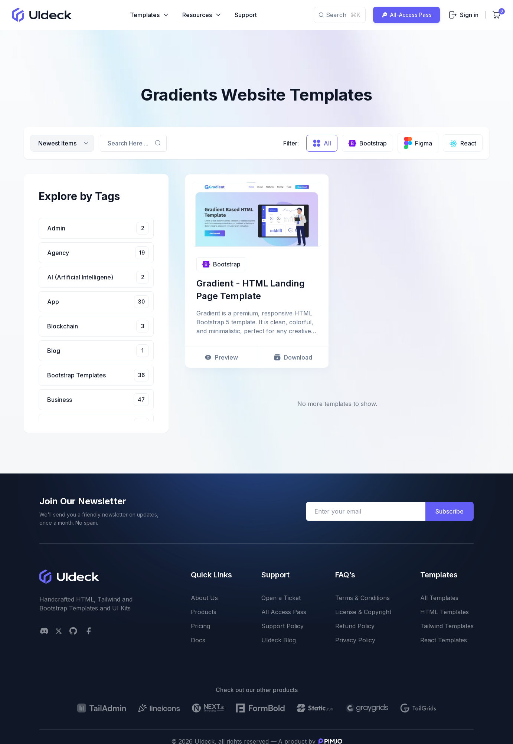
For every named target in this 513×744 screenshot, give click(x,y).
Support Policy (282, 626)
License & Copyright (363, 612)
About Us (204, 598)
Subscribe (449, 511)
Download (293, 357)
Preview (221, 357)
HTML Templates (444, 612)
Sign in (463, 15)
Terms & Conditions (362, 598)
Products (203, 612)
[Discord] (44, 631)
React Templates (443, 640)
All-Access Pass (406, 15)
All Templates (439, 598)
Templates (150, 15)
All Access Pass (283, 612)
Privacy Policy (355, 640)
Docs (198, 640)
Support (246, 15)
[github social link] (73, 631)
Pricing (200, 626)
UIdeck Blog (278, 640)
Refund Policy (355, 626)
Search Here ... (128, 143)
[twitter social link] (59, 631)
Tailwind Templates (447, 626)
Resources (202, 15)
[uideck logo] (42, 15)
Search (339, 14)
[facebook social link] (89, 631)
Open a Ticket (281, 598)
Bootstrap (221, 264)
